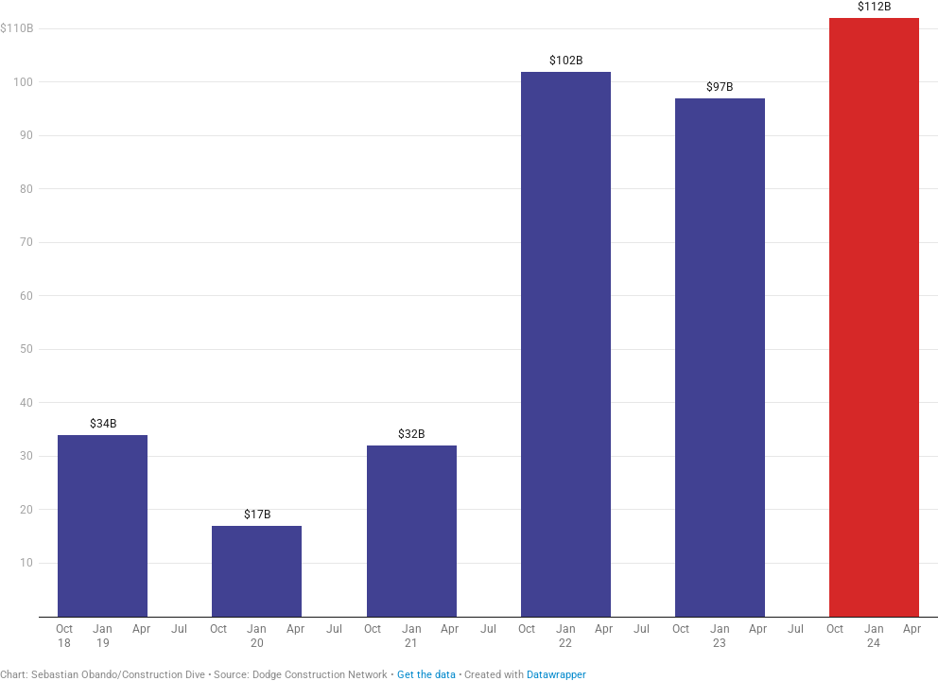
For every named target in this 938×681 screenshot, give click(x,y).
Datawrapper (556, 675)
